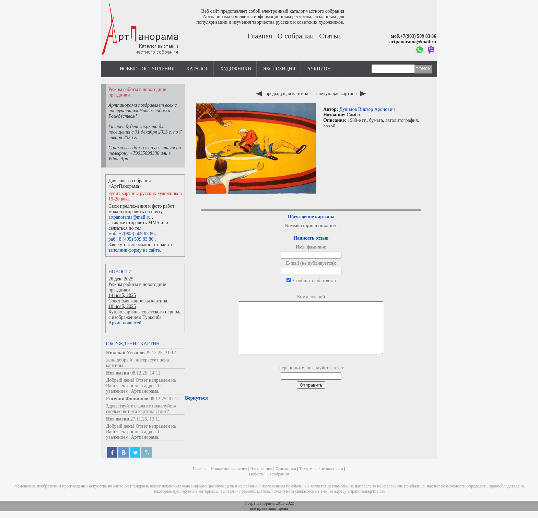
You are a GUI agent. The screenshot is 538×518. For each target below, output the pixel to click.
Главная (260, 36)
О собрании (296, 36)
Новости (120, 271)
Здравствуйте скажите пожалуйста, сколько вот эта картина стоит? (141, 408)
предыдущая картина (282, 93)
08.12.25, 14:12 (145, 373)
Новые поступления (147, 68)
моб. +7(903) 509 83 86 (131, 233)
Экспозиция (279, 68)
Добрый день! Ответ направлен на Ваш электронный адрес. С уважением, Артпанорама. (141, 386)
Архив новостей (124, 322)
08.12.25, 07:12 (165, 398)
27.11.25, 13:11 (145, 419)
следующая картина (341, 93)
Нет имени (117, 373)
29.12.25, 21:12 (161, 352)
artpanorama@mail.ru (129, 217)
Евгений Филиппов (127, 398)
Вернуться (196, 408)
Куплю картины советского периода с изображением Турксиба (145, 314)
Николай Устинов (125, 352)
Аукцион (319, 68)
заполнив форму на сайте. (134, 250)
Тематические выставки (321, 468)
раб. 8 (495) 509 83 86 (130, 239)
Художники (235, 68)
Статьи (330, 36)
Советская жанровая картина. (138, 300)
